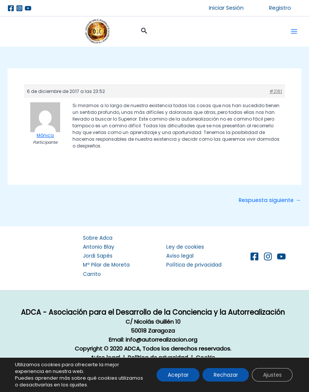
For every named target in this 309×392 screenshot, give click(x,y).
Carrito (92, 274)
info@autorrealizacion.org (161, 339)
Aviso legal (180, 255)
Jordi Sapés (97, 255)
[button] (226, 8)
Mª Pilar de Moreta (106, 264)
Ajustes (272, 375)
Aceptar (177, 375)
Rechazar (225, 375)
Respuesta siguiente (270, 200)
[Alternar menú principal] (294, 31)
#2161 (275, 91)
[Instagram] (19, 8)
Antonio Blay (98, 247)
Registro (280, 8)
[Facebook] (10, 8)
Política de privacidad (194, 264)
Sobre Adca (97, 238)
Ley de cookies (185, 247)
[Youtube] (28, 8)
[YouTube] (281, 256)
